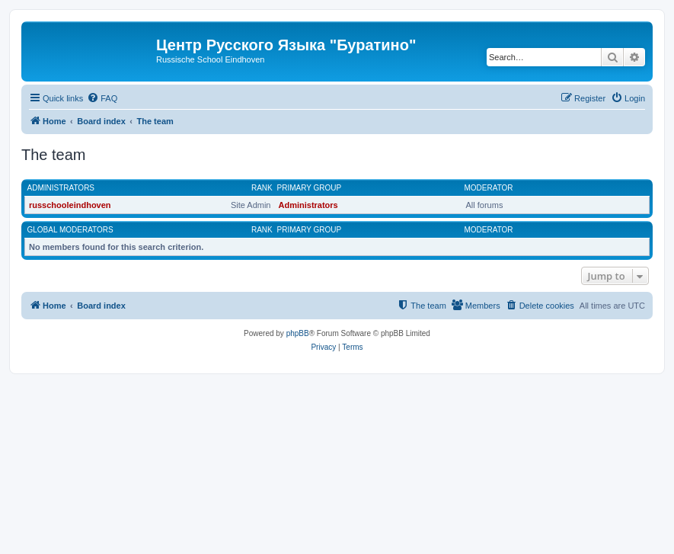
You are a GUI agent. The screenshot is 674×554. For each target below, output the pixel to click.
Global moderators (70, 230)
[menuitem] (102, 98)
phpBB (297, 333)
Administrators (61, 188)
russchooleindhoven (70, 205)
